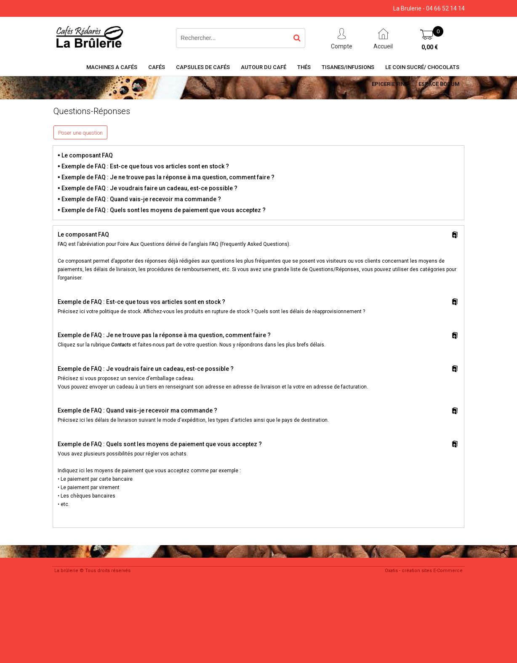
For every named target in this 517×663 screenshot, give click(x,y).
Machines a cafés (111, 67)
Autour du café (263, 67)
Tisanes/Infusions (348, 67)
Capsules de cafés (203, 67)
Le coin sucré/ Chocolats (422, 67)
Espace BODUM (438, 84)
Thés (304, 67)
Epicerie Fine (390, 84)
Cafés (156, 67)
